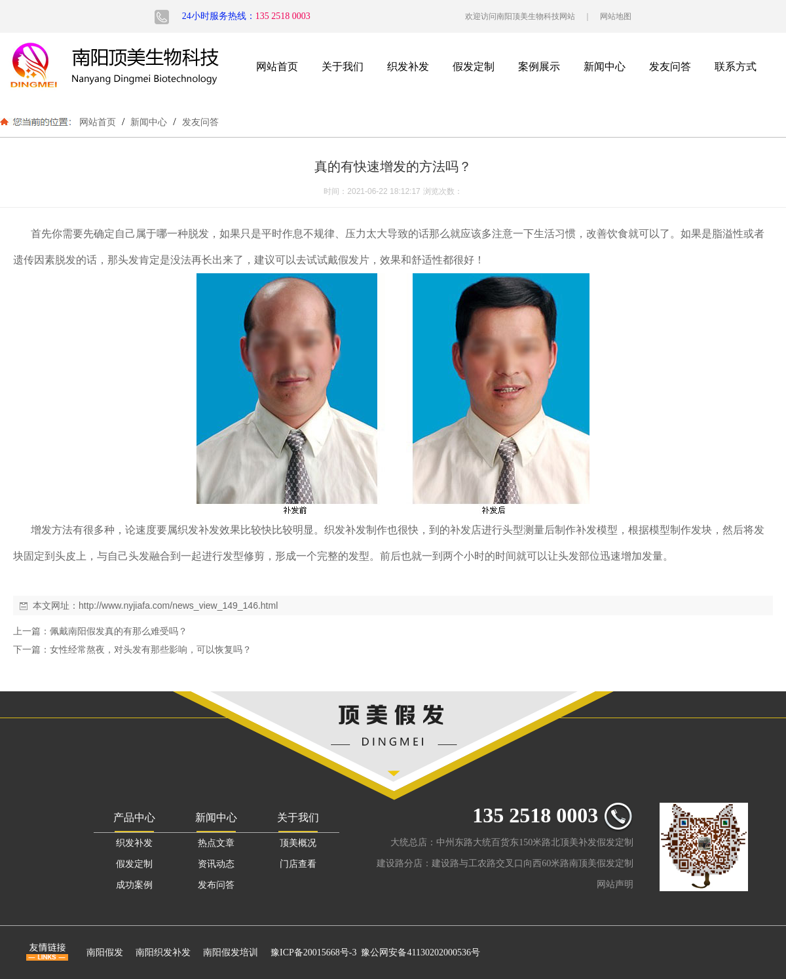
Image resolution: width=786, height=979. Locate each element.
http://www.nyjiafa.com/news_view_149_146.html (178, 605)
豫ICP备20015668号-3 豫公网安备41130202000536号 (375, 952)
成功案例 (134, 885)
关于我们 (343, 66)
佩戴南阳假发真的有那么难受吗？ (118, 631)
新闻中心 (605, 66)
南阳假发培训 (230, 952)
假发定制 (474, 66)
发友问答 (670, 66)
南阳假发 (104, 952)
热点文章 (216, 843)
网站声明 (615, 884)
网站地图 (615, 16)
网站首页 (277, 66)
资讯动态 (216, 864)
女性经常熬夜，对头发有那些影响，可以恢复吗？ (151, 649)
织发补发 (408, 66)
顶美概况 (298, 843)
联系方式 (736, 66)
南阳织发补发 (163, 952)
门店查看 (298, 864)
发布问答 (216, 885)
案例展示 (539, 66)
